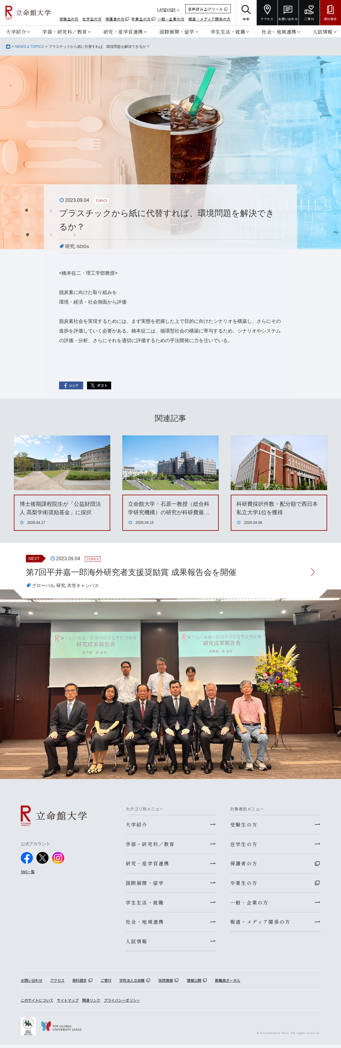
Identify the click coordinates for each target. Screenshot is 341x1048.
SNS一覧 (28, 871)
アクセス (57, 983)
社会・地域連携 (278, 31)
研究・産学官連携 (123, 31)
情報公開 (194, 983)
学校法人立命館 (132, 983)
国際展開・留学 (176, 31)
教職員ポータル (227, 983)
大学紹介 (16, 31)
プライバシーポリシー (122, 1003)
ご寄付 (106, 983)
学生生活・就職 (228, 31)
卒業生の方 (141, 18)
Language (166, 8)
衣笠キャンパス (86, 586)
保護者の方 (115, 18)
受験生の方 (69, 18)
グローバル (44, 586)
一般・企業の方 (171, 18)
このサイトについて (37, 1003)
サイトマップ (68, 1003)
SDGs (83, 246)
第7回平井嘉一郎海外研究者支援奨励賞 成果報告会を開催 (135, 572)
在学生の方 (92, 18)
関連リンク (91, 1003)
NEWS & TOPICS (29, 47)
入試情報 (323, 31)
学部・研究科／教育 (64, 31)
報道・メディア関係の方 (209, 18)
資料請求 (79, 983)
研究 (70, 246)
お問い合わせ (31, 983)
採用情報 (165, 983)
